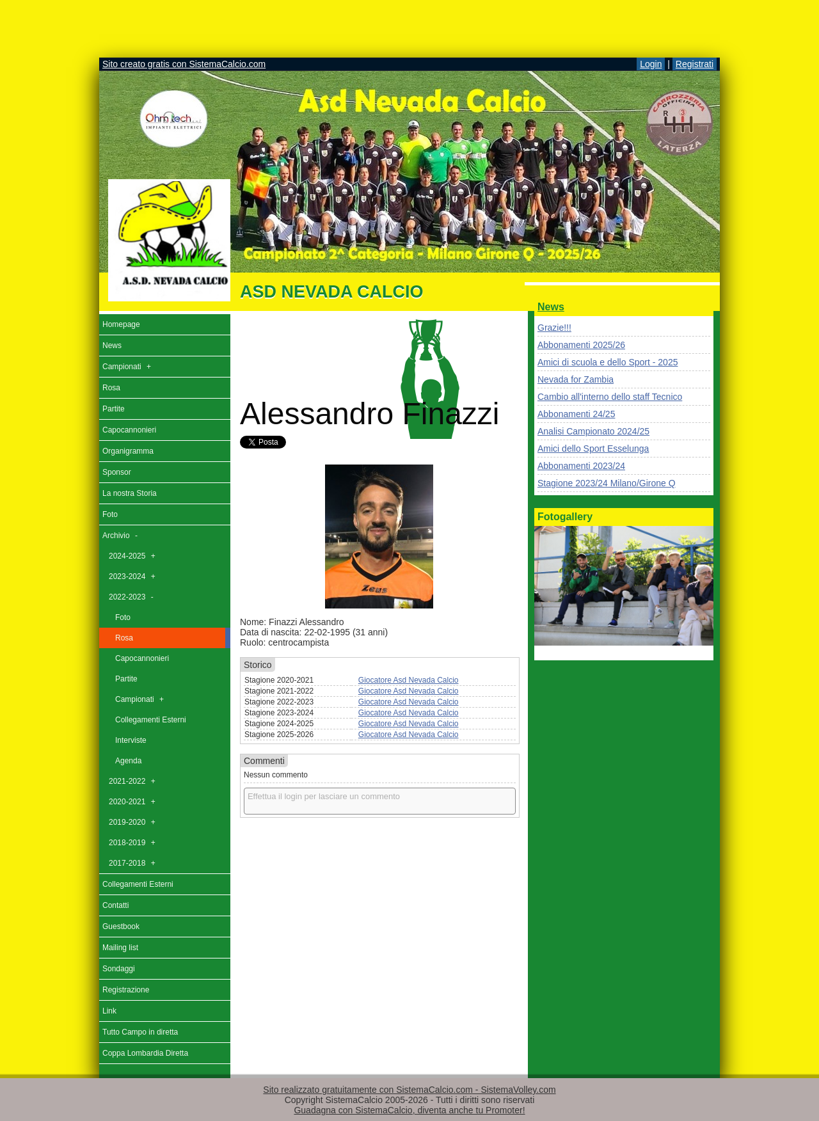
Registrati (694, 64)
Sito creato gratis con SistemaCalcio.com (184, 64)
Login (651, 64)
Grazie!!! (554, 327)
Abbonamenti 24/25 (576, 414)
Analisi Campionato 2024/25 (593, 431)
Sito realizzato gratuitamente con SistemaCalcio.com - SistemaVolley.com (409, 1090)
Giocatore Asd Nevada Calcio (408, 680)
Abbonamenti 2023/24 (581, 466)
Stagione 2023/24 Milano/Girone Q (606, 483)
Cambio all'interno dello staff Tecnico (609, 397)
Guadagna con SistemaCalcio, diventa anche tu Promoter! (409, 1110)
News (550, 306)
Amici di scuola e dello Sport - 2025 (607, 362)
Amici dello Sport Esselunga (593, 448)
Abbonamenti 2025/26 (581, 345)
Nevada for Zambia (575, 379)
